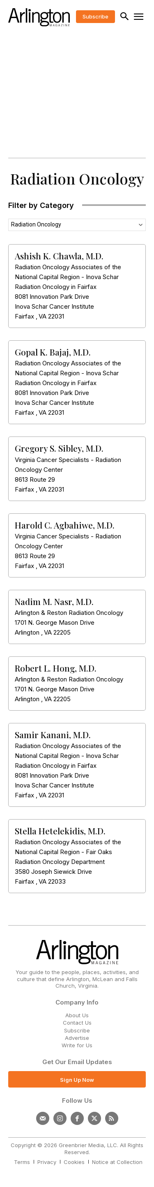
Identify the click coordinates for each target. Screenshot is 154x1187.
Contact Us (77, 1022)
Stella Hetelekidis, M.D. (60, 830)
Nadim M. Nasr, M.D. (54, 601)
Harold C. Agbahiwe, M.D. (65, 525)
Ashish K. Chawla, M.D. (59, 255)
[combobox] (77, 225)
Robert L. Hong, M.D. (56, 668)
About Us (77, 1015)
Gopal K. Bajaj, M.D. (53, 352)
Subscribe (77, 1030)
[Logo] (39, 17)
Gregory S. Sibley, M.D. (59, 448)
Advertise (77, 1038)
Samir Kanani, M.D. (53, 734)
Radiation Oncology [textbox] (36, 224)
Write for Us (77, 1045)
